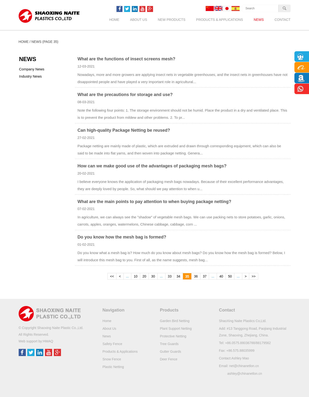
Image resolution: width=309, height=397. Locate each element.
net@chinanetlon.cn (244, 366)
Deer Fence (168, 359)
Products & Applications (219, 20)
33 (170, 276)
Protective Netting (173, 336)
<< (112, 276)
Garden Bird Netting (175, 321)
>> (253, 276)
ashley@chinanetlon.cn (244, 373)
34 (178, 276)
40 (221, 276)
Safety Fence (112, 344)
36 (196, 276)
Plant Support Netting (176, 328)
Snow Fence (112, 359)
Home (114, 20)
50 (230, 276)
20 (144, 276)
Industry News (30, 76)
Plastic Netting (113, 367)
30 (153, 276)
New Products (171, 20)
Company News (31, 69)
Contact (283, 20)
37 (205, 276)
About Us (138, 20)
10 (136, 276)
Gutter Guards (170, 351)
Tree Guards (169, 344)
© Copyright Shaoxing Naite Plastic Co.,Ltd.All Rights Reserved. (51, 331)
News (259, 20)
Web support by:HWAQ (36, 341)
